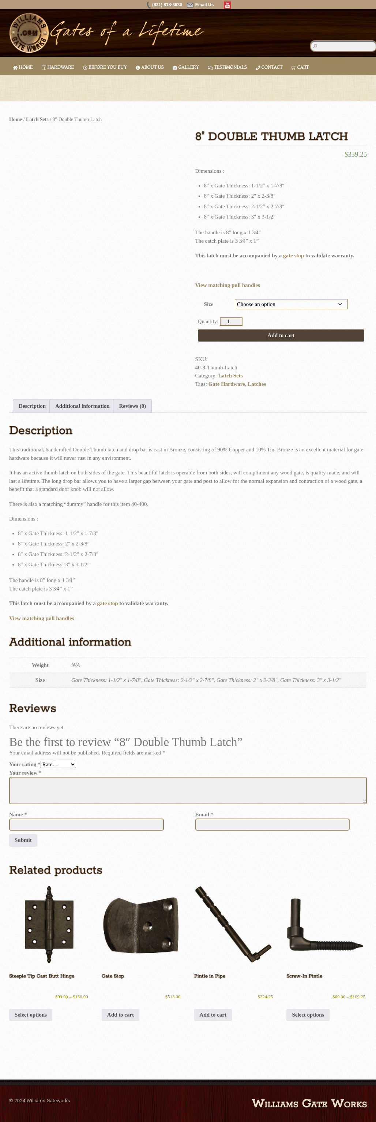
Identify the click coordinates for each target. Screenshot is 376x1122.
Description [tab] (32, 406)
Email (204, 814)
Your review (25, 773)
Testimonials (227, 67)
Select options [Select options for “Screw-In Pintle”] (308, 1015)
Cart (300, 67)
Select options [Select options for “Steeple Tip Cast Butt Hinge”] (31, 1015)
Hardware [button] (58, 67)
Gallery (186, 67)
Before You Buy (105, 67)
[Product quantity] (231, 321)
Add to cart (281, 335)
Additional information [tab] (82, 406)
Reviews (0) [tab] (132, 406)
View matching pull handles (227, 285)
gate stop (293, 255)
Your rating (25, 764)
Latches (257, 384)
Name (18, 814)
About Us (149, 67)
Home (23, 67)
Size (209, 304)
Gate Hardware (226, 384)
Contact (269, 67)
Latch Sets (37, 119)
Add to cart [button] (120, 1015)
